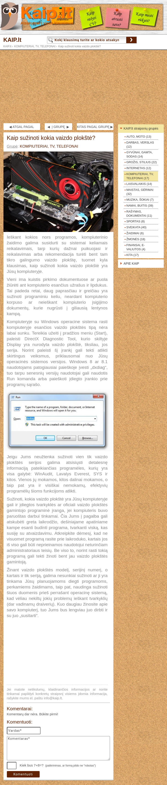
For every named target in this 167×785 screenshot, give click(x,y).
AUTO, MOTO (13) (138, 136)
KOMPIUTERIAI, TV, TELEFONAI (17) (140, 176)
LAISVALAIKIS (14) (139, 184)
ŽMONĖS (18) (135, 239)
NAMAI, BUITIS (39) (139, 205)
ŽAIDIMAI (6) (135, 233)
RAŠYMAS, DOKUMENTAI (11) (139, 213)
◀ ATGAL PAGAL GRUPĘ (21, 127)
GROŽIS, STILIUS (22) (141, 162)
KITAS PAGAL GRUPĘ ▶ (95, 127)
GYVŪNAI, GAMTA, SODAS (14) (139, 154)
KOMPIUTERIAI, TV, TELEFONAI (34, 46)
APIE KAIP (131, 263)
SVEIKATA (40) (136, 227)
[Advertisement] (83, 87)
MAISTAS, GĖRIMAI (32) (139, 192)
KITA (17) (132, 255)
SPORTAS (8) (135, 221)
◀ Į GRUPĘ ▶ (58, 127)
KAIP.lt (12, 40)
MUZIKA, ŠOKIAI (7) (140, 199)
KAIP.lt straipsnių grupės (141, 128)
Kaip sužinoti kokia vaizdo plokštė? (79, 46)
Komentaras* (58, 748)
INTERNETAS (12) (138, 168)
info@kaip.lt (53, 698)
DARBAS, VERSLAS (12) (140, 144)
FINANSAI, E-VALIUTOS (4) (135, 247)
